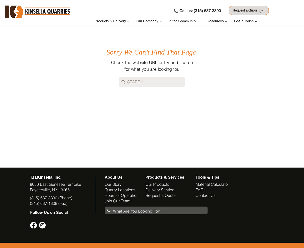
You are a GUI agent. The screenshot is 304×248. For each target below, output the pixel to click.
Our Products (157, 184)
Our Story (113, 184)
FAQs (201, 189)
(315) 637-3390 (207, 10)
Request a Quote (160, 195)
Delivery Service (159, 189)
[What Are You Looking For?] (155, 211)
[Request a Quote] (249, 10)
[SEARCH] (151, 82)
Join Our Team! (118, 200)
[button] (112, 21)
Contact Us (206, 195)
